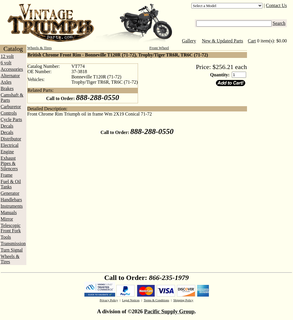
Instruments (12, 206)
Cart (252, 40)
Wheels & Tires (10, 259)
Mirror (7, 218)
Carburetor (11, 106)
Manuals (9, 212)
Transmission (13, 243)
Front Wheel (159, 48)
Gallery (189, 40)
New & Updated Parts (222, 40)
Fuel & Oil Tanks (11, 184)
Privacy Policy (109, 300)
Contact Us (276, 5)
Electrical (9, 145)
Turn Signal (12, 249)
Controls (9, 113)
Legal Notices (130, 300)
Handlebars (11, 199)
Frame (7, 175)
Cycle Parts (11, 119)
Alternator (10, 75)
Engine (7, 151)
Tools (6, 237)
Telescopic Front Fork (11, 228)
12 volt (7, 56)
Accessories (12, 69)
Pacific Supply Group (169, 311)
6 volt (6, 62)
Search (279, 23)
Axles (6, 82)
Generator (10, 193)
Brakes (7, 88)
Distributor (11, 138)
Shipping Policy (183, 300)
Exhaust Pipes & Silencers (9, 163)
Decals (7, 125)
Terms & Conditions (156, 300)
